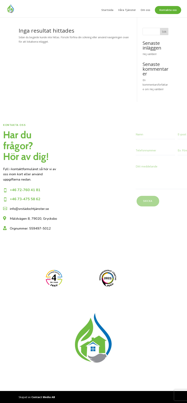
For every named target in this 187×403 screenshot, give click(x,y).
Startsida (107, 10)
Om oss (145, 10)
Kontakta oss (168, 10)
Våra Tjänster (127, 10)
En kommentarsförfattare (155, 84)
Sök (164, 31)
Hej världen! (150, 54)
